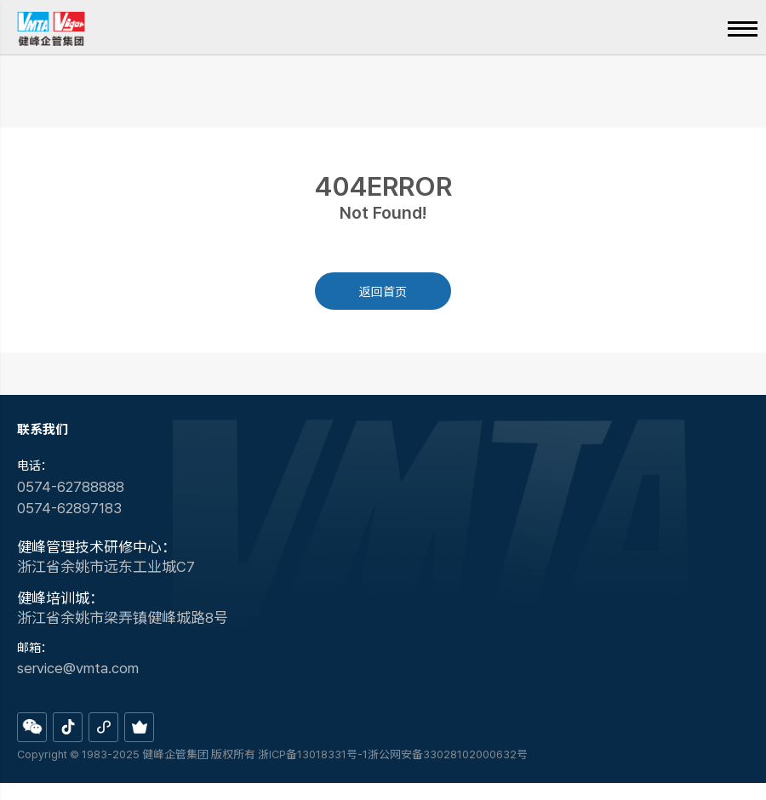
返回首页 (383, 292)
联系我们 (42, 429)
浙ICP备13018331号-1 (313, 754)
